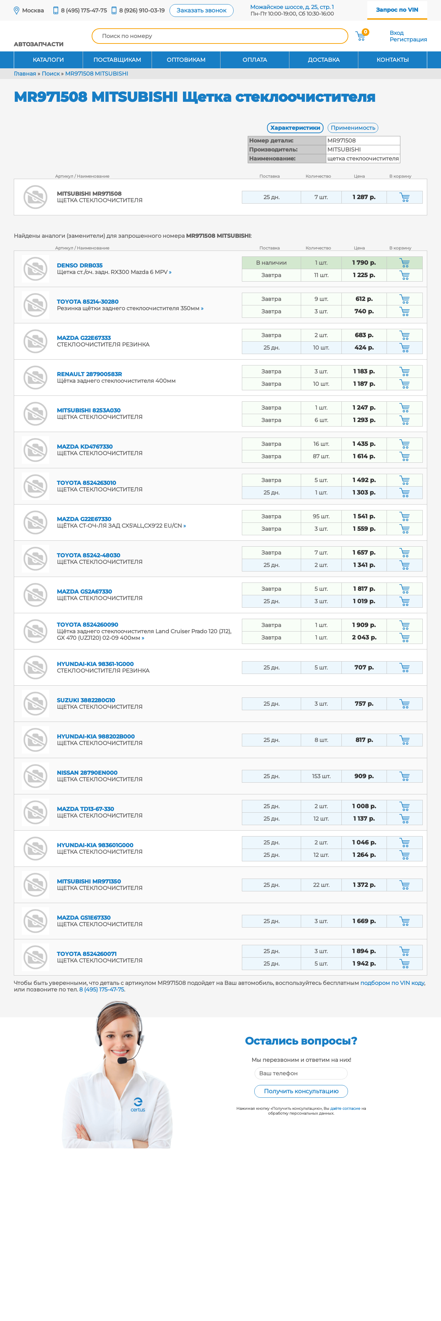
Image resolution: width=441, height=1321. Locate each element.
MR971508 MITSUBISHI (96, 73)
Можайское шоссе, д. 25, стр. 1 (292, 7)
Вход (396, 33)
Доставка (324, 60)
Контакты (393, 60)
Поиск (51, 73)
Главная (25, 73)
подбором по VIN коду (392, 983)
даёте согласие (345, 1108)
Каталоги (48, 60)
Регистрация (408, 39)
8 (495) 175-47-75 (84, 10)
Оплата (255, 60)
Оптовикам (186, 60)
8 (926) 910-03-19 (142, 10)
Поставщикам (117, 60)
